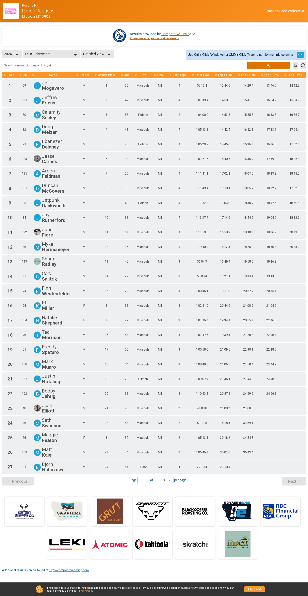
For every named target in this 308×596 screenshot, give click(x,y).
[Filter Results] (295, 65)
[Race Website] (12, 11)
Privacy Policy (85, 590)
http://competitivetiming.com (69, 570)
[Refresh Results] (303, 65)
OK (300, 55)
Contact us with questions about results (154, 38)
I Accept (254, 589)
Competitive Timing (176, 34)
